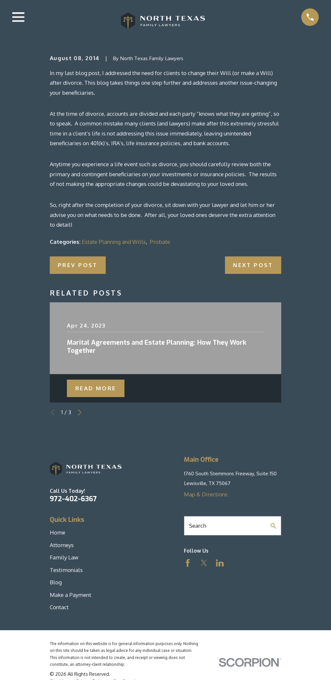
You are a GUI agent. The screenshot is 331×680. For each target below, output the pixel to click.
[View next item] (80, 412)
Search (197, 525)
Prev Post (78, 265)
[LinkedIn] (220, 563)
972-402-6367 (73, 498)
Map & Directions (206, 494)
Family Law (64, 557)
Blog (56, 582)
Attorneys (62, 545)
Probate (160, 241)
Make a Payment (70, 594)
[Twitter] (204, 563)
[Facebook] (188, 563)
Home (57, 532)
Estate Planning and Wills (114, 241)
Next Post (253, 265)
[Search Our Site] (273, 526)
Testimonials (66, 570)
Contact (59, 607)
